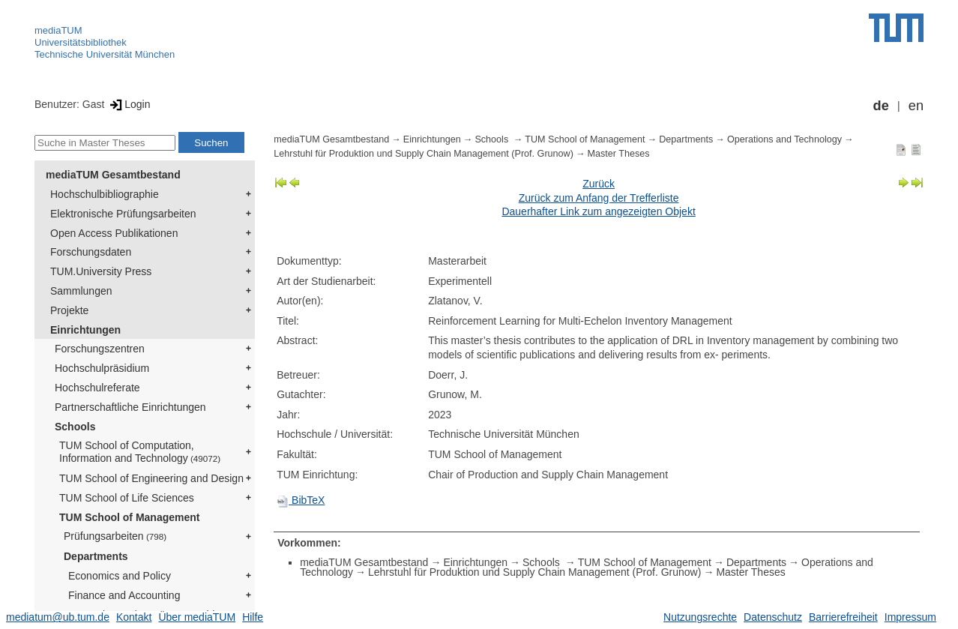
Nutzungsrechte (700, 617)
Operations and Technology (784, 139)
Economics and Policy (119, 576)
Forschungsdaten (90, 252)
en (916, 105)
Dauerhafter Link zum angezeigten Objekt (598, 211)
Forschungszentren (100, 349)
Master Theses (619, 153)
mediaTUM (58, 30)
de (881, 105)
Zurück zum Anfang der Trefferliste (599, 198)
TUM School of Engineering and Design (151, 478)
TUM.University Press (100, 271)
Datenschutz (773, 617)
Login (128, 104)
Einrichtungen (85, 330)
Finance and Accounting (124, 595)
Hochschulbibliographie (104, 194)
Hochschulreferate (97, 388)
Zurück (598, 184)
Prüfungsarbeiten (115, 536)
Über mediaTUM (196, 617)
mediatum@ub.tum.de (57, 617)
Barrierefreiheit (843, 617)
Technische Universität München (104, 54)
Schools (75, 427)
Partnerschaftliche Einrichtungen (130, 407)
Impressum (910, 617)
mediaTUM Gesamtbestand (113, 175)
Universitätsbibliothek (80, 42)
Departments (96, 556)
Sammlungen (81, 291)
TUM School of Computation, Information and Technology (139, 451)
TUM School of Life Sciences (126, 498)
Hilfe (252, 617)
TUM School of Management (129, 517)
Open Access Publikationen (114, 233)
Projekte (69, 310)
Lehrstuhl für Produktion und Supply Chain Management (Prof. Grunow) (423, 153)
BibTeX (301, 500)
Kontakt (133, 617)
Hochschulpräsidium (102, 368)
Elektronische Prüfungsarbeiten (123, 214)
